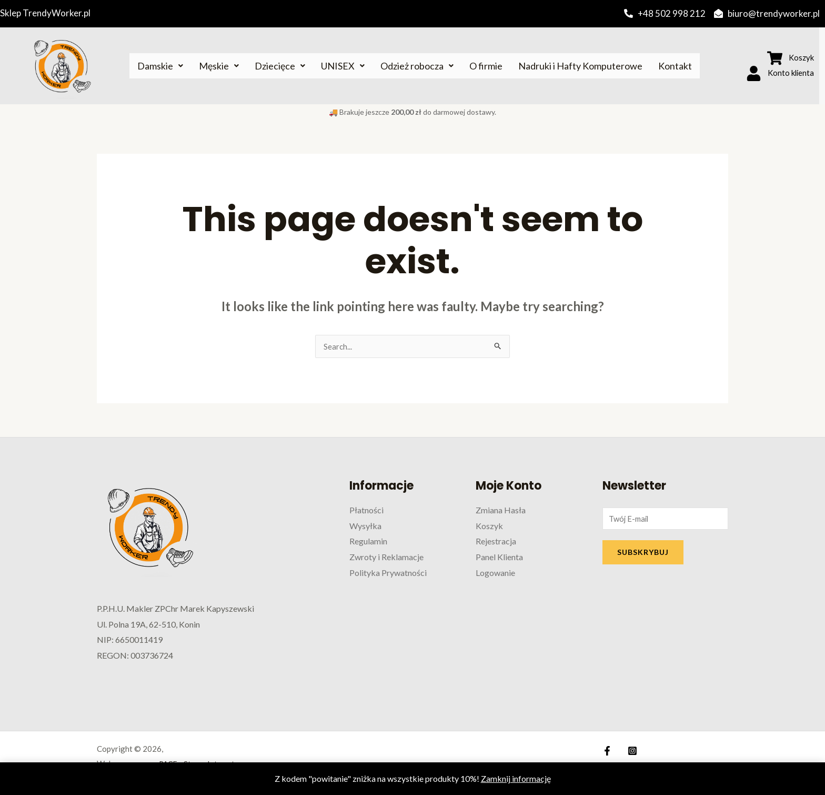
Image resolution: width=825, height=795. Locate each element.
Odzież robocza (417, 66)
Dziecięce (280, 66)
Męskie (219, 66)
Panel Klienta (499, 557)
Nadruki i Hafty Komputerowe (580, 66)
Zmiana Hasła (501, 510)
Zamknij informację (516, 778)
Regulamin (368, 541)
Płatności (366, 510)
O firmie (485, 66)
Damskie (160, 66)
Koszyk (489, 526)
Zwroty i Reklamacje (386, 557)
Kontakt (675, 66)
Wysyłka (365, 526)
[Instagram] (630, 751)
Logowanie (495, 573)
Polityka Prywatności (388, 573)
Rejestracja (496, 541)
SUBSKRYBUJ (643, 554)
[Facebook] (607, 751)
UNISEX (343, 66)
